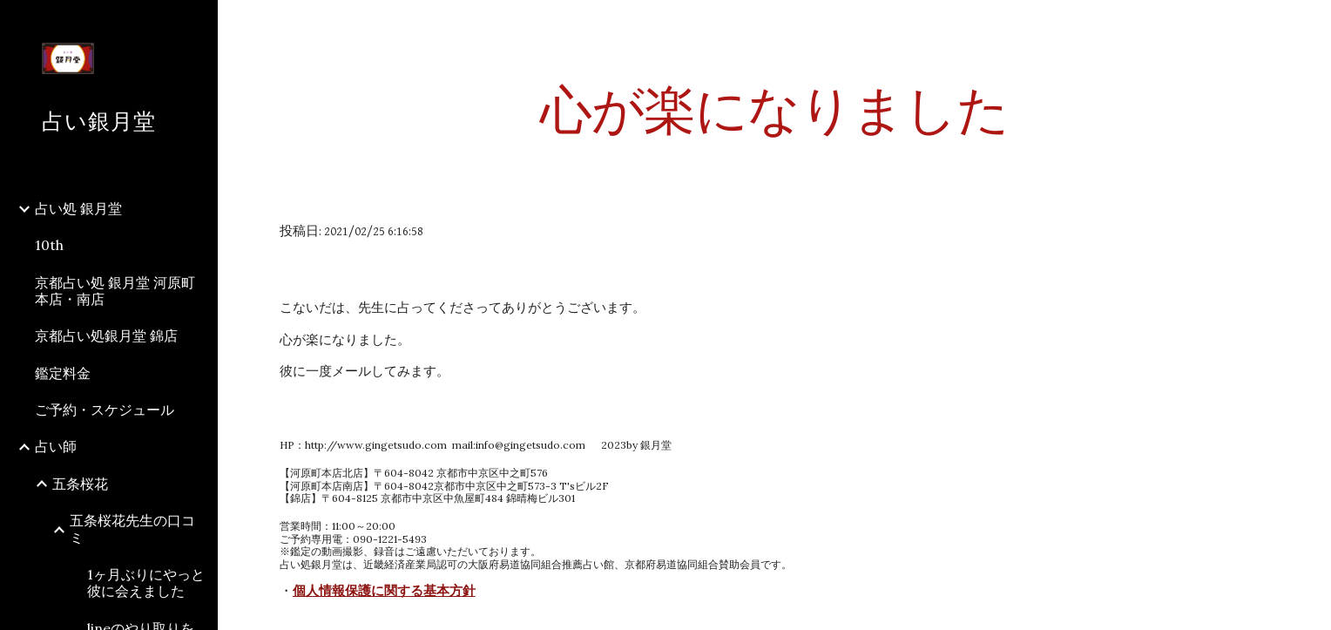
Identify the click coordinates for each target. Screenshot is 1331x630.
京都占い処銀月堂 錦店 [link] (106, 335)
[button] (1310, 24)
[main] (774, 109)
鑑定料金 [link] (63, 373)
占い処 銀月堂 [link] (78, 208)
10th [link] (49, 245)
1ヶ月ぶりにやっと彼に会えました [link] (146, 583)
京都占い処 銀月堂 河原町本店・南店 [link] (115, 291)
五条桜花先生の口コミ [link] (132, 528)
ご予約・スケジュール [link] (104, 409)
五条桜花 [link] (80, 483)
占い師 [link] (56, 446)
